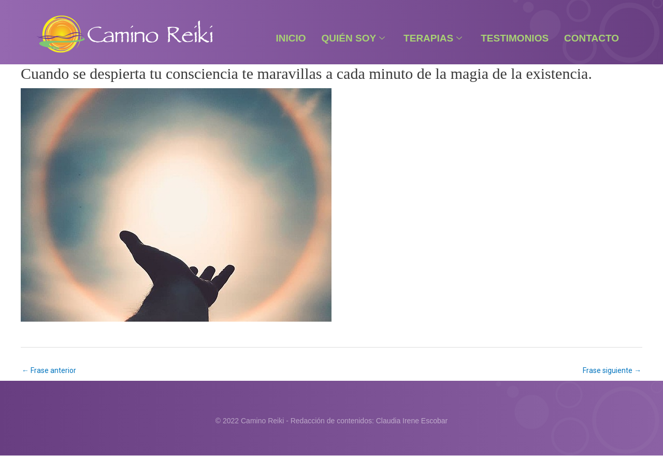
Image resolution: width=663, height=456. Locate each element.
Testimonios (515, 38)
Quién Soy (353, 38)
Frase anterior (49, 370)
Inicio (291, 38)
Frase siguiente (612, 370)
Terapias (432, 38)
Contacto (591, 38)
